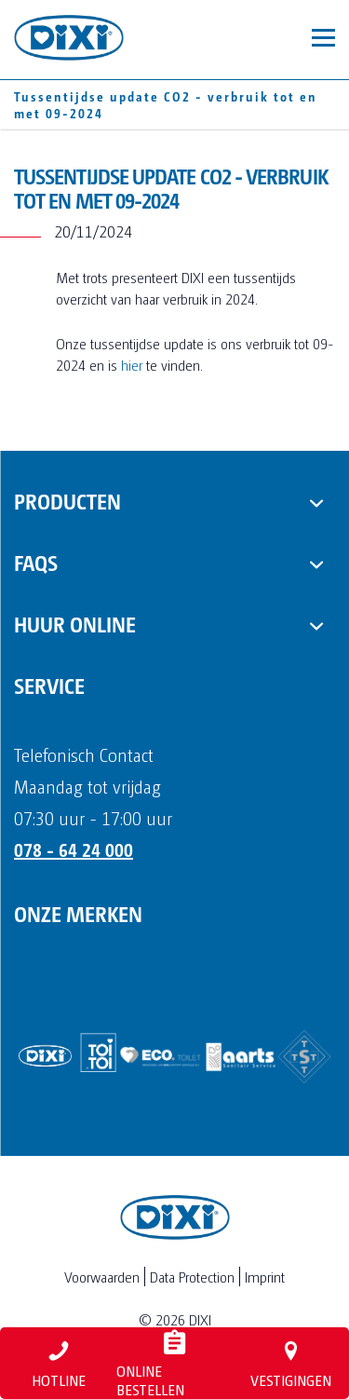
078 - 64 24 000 (73, 849)
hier (133, 364)
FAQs (36, 562)
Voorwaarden (102, 1276)
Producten (67, 500)
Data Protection (192, 1276)
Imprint (265, 1276)
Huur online (75, 623)
